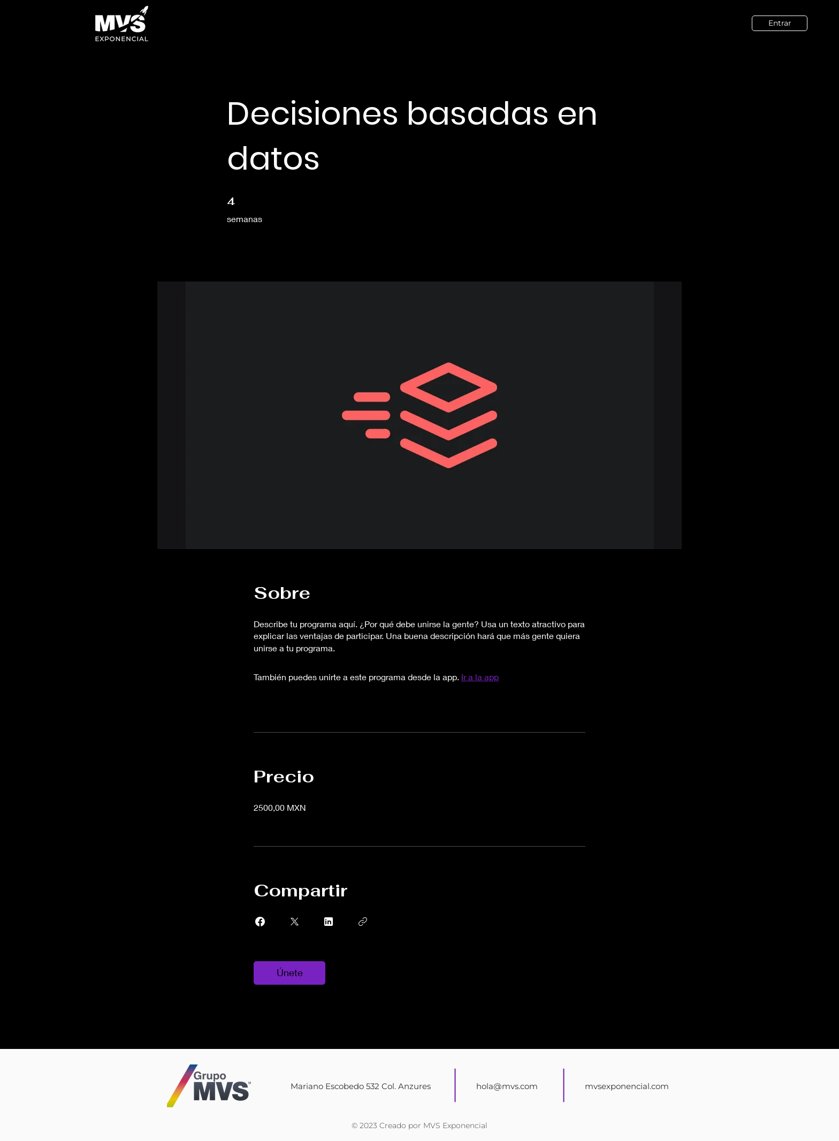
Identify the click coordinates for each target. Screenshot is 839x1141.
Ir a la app (480, 677)
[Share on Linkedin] (328, 921)
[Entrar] (779, 23)
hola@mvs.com (507, 1086)
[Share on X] (294, 921)
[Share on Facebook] (260, 921)
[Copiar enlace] (362, 921)
